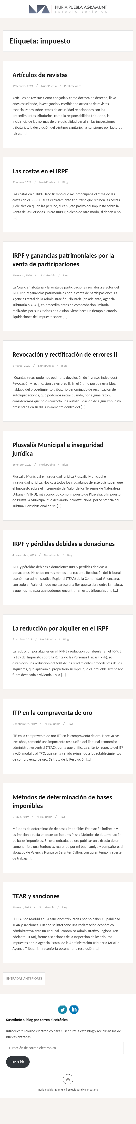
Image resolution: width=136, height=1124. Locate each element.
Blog (72, 182)
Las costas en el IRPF (45, 170)
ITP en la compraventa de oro (59, 738)
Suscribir (17, 1087)
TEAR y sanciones (40, 921)
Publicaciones (81, 86)
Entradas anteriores (24, 1004)
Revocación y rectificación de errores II (58, 358)
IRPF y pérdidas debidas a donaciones (53, 556)
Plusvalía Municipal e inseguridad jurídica (66, 457)
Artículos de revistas (45, 74)
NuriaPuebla (54, 86)
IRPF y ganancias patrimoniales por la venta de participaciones (62, 259)
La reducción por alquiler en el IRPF (61, 649)
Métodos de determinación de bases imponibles (61, 827)
